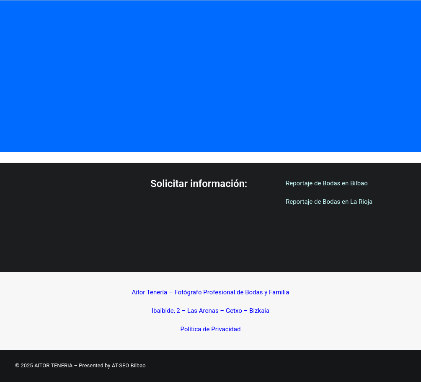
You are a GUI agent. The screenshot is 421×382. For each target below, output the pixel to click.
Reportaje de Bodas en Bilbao (327, 183)
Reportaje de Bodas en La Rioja (329, 201)
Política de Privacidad (211, 329)
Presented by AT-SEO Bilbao (112, 365)
